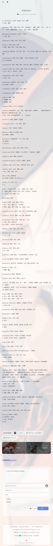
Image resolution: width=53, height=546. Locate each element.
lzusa (20, 14)
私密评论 (7, 499)
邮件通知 (7, 502)
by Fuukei (31, 542)
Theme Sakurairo (23, 542)
